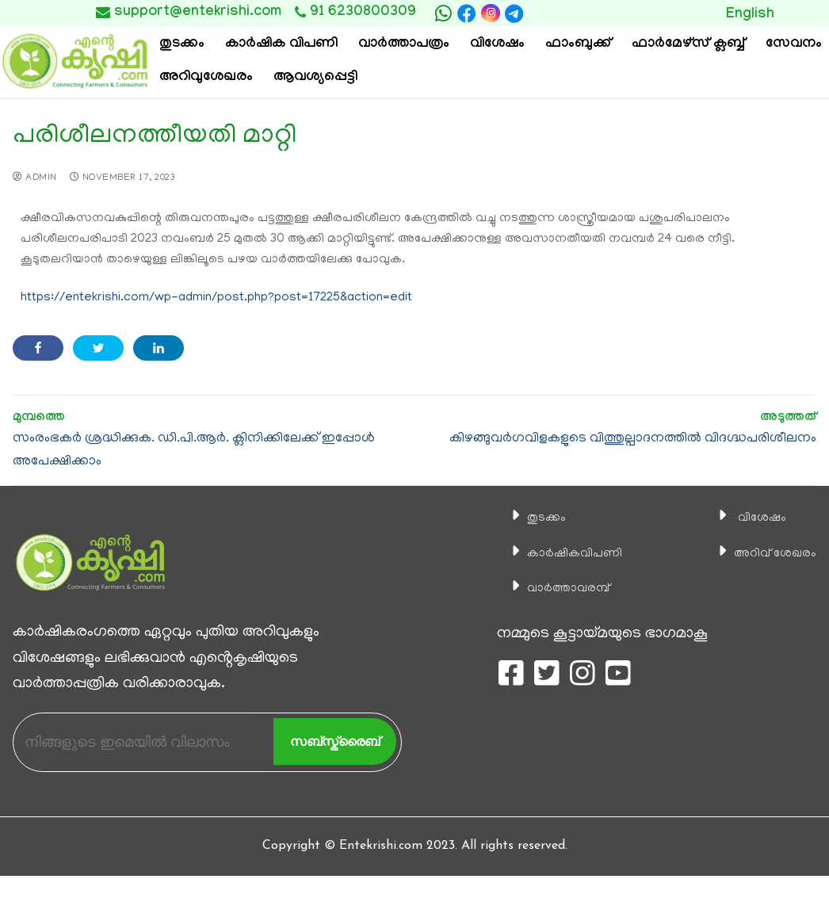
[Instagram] (490, 13)
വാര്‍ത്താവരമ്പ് (558, 588)
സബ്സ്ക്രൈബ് (335, 741)
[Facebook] (466, 13)
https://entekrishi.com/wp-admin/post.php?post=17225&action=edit (216, 298)
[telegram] (514, 13)
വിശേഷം (746, 517)
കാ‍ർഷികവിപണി (564, 553)
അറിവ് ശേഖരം (764, 553)
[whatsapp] (443, 13)
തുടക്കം (531, 517)
